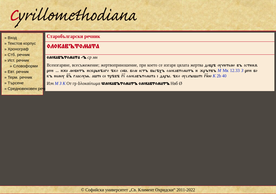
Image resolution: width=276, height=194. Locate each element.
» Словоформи (24, 66)
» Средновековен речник (27, 88)
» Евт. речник (16, 71)
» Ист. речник (16, 60)
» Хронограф (16, 49)
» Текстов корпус (20, 43)
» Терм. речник (18, 77)
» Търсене (14, 83)
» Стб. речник (17, 54)
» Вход (10, 37)
